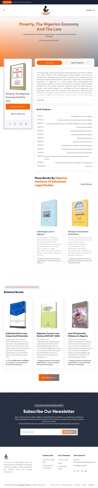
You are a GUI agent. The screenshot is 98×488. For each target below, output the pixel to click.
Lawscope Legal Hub (49, 461)
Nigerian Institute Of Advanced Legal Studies (39, 34)
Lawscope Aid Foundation (48, 466)
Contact (77, 485)
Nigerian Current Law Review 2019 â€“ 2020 (48, 334)
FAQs (60, 463)
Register (91, 485)
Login (84, 485)
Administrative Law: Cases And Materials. (17, 334)
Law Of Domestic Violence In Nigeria (78, 334)
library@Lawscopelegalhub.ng (85, 462)
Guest (89, 10)
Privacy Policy (67, 485)
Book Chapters (77, 63)
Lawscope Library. (24, 485)
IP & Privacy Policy (62, 467)
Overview (49, 63)
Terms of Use (63, 460)
